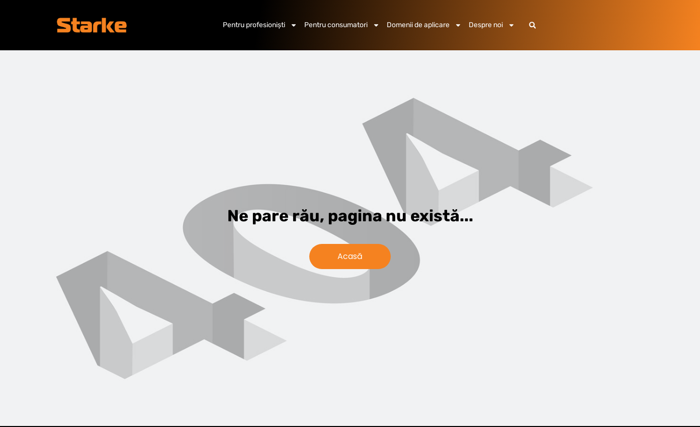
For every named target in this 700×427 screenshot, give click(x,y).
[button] (532, 25)
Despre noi (492, 25)
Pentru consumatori (342, 25)
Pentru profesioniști (260, 25)
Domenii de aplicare (424, 25)
